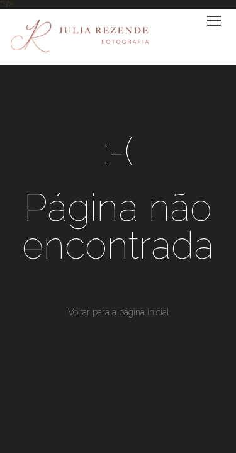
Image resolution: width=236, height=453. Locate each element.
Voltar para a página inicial (118, 312)
